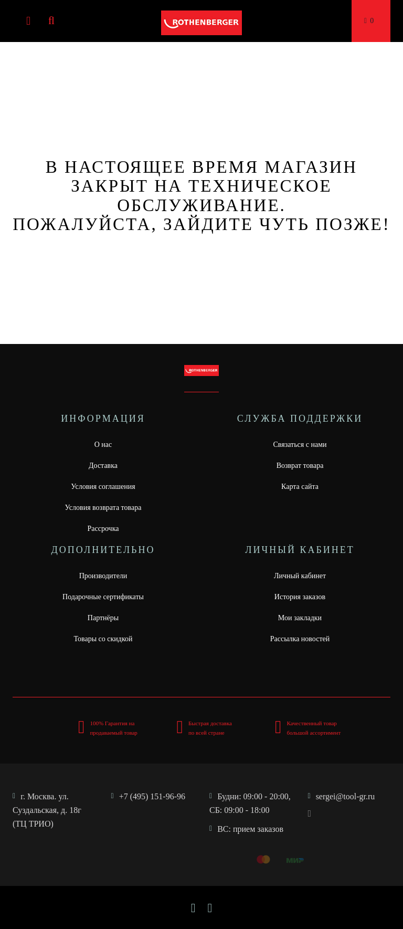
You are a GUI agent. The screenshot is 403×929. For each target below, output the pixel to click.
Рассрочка (103, 529)
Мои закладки (300, 618)
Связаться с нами (299, 444)
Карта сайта (300, 486)
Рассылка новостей (300, 639)
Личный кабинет (300, 576)
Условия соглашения (103, 486)
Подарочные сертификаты (103, 597)
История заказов (299, 597)
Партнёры (103, 618)
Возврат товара (300, 465)
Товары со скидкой (103, 639)
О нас (103, 444)
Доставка (103, 465)
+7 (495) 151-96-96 (152, 796)
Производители (103, 576)
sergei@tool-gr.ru (345, 796)
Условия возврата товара (103, 508)
